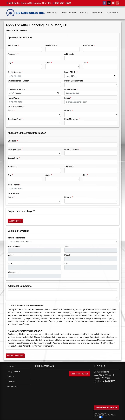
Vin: (66, 263)
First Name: (13, 45)
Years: (10, 110)
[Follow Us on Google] (117, 3)
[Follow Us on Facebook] (104, 3)
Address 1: (12, 54)
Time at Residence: (16, 106)
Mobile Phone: (70, 89)
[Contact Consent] (8, 331)
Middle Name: (51, 45)
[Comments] (62, 294)
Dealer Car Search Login (100, 413)
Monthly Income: (71, 149)
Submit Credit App (15, 356)
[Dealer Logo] (25, 12)
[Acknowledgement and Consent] (8, 305)
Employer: (12, 141)
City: (10, 62)
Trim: (10, 263)
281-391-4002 (62, 3)
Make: (10, 255)
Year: (66, 246)
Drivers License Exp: (16, 89)
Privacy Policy (28, 346)
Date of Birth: (70, 72)
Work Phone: (13, 185)
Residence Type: (15, 119)
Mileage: (11, 272)
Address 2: (69, 54)
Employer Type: (14, 149)
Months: (68, 110)
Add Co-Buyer (15, 221)
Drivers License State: (74, 81)
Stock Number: (14, 246)
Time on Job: (13, 193)
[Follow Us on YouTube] (113, 3)
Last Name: (88, 45)
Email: (67, 98)
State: (48, 62)
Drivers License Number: (18, 81)
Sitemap (105, 415)
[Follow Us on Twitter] (109, 3)
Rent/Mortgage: (71, 119)
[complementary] (117, 412)
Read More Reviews (79, 374)
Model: (67, 255)
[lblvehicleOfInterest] (62, 241)
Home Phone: (14, 98)
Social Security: (14, 72)
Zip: (84, 62)
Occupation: (13, 158)
